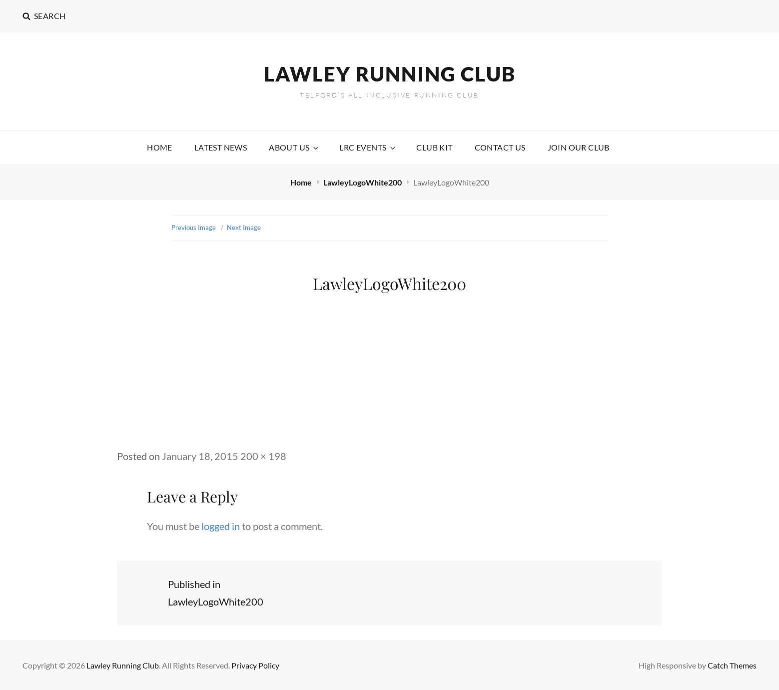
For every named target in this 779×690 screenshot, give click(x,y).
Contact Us (500, 147)
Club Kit (434, 147)
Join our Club (579, 147)
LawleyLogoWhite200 (363, 182)
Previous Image (193, 228)
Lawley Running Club (390, 74)
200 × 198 (263, 456)
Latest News (220, 147)
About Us (294, 147)
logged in (220, 526)
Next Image (244, 228)
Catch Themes (732, 665)
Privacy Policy (255, 665)
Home (159, 147)
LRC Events (368, 147)
